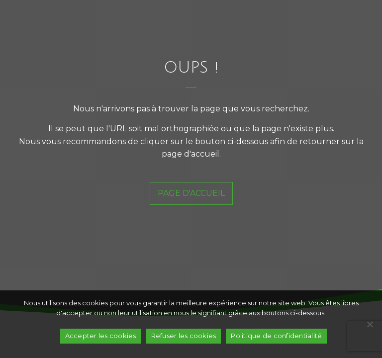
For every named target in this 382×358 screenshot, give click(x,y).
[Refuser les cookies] (370, 324)
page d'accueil (191, 193)
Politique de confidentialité (276, 336)
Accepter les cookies (100, 336)
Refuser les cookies (183, 336)
